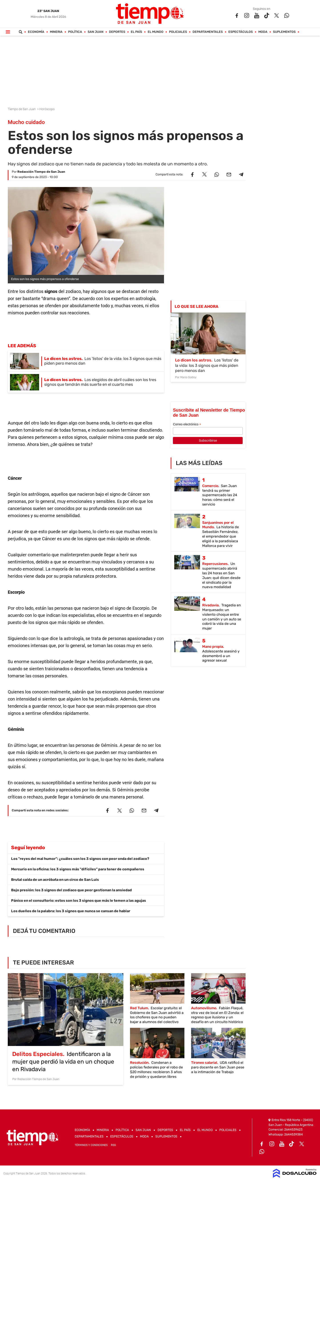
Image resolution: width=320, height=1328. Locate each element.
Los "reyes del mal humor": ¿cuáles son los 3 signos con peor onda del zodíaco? (80, 859)
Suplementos (284, 32)
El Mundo (156, 32)
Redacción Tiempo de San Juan (41, 172)
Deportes (117, 32)
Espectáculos (240, 32)
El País (136, 32)
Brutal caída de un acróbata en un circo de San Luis (55, 879)
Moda (263, 32)
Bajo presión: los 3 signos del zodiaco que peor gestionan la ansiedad (71, 890)
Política (75, 32)
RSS (113, 1145)
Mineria (56, 32)
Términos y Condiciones (91, 1145)
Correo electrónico (187, 424)
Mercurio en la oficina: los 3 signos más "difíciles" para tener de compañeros (77, 869)
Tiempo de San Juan (22, 109)
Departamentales (208, 32)
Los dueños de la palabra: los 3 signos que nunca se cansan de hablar (70, 911)
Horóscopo (47, 109)
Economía (36, 32)
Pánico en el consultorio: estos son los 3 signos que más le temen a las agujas (78, 900)
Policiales (178, 32)
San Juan (96, 32)
